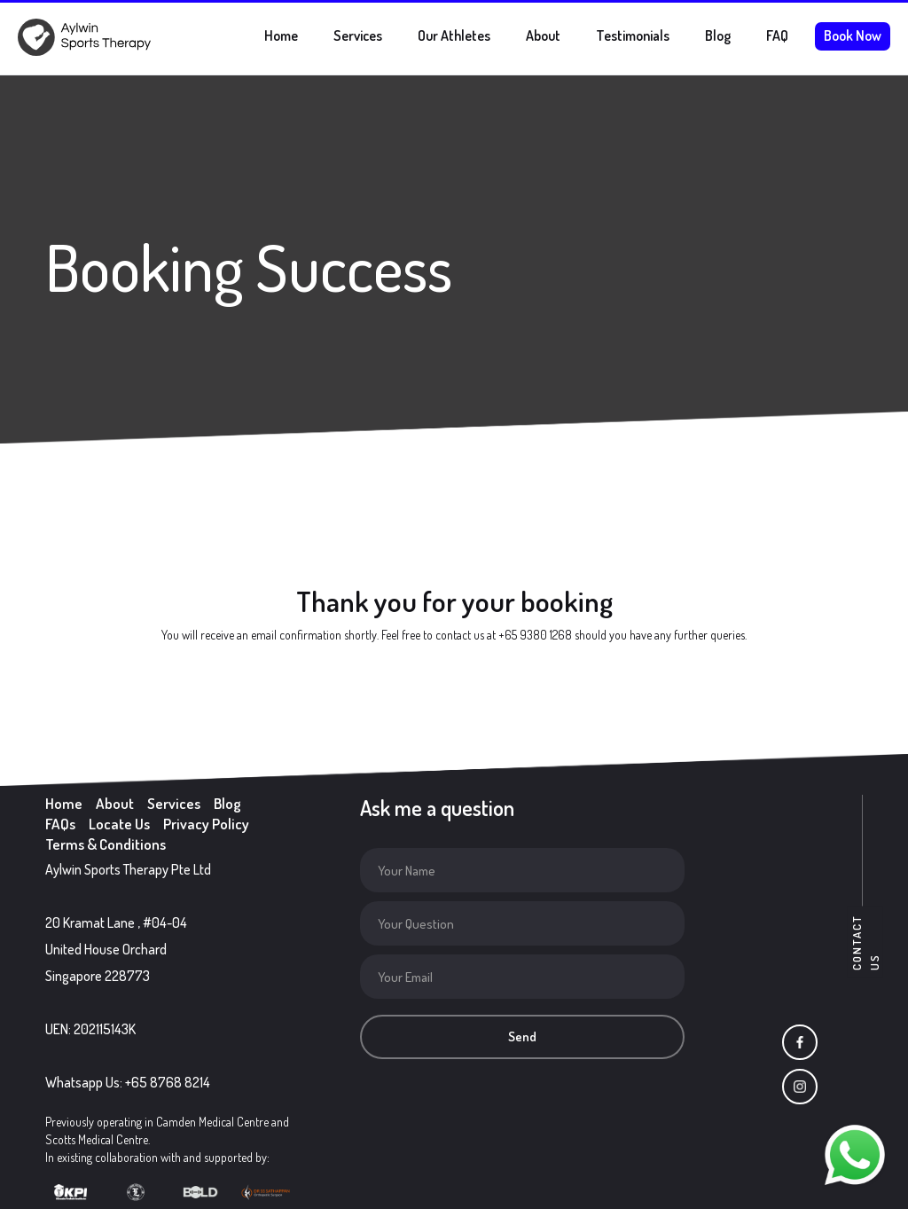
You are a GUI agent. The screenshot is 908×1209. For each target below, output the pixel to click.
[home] (84, 37)
